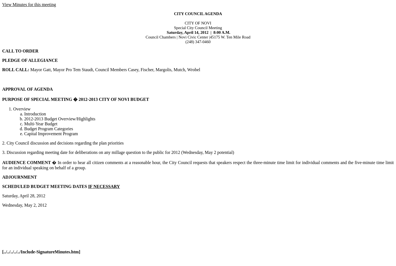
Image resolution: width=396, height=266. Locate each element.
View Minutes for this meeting (29, 4)
